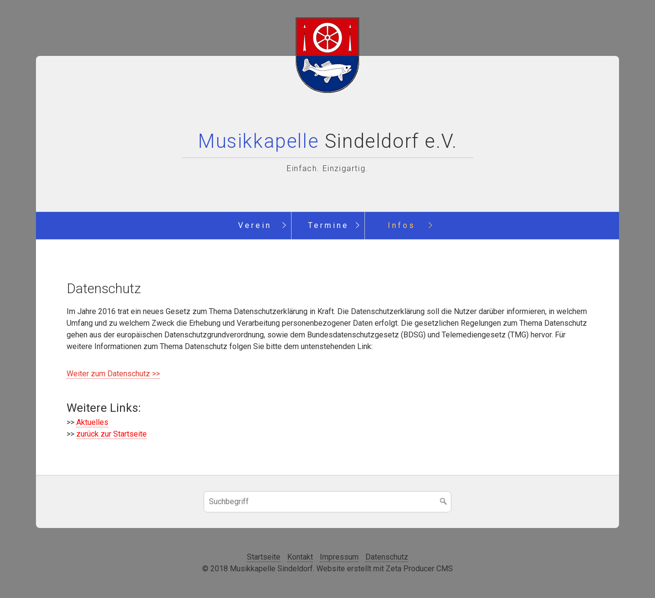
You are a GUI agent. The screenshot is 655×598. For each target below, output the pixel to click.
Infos (401, 225)
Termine (328, 225)
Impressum (339, 557)
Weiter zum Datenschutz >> (113, 373)
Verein (255, 225)
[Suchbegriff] (327, 501)
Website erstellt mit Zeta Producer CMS (384, 568)
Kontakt (300, 557)
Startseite (263, 557)
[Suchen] (443, 501)
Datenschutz (386, 557)
